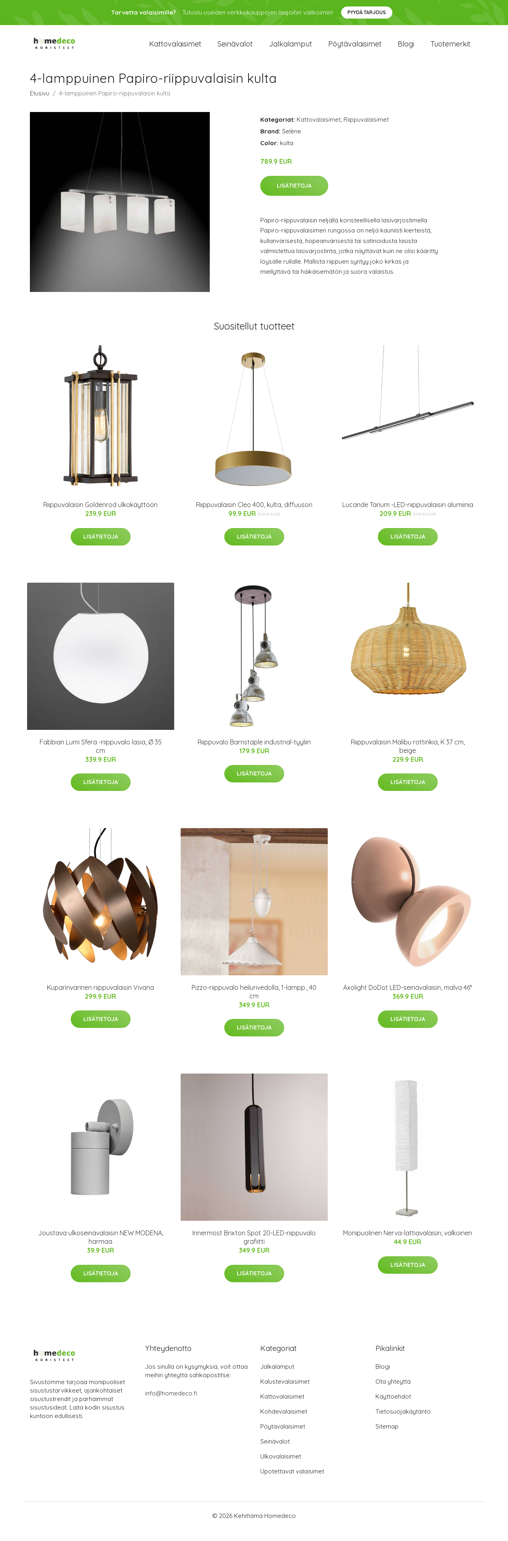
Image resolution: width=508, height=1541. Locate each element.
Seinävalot (235, 49)
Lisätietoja (294, 196)
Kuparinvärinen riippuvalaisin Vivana (100, 999)
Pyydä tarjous (367, 12)
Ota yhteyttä (393, 1393)
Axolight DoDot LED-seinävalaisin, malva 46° (407, 999)
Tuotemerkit (450, 49)
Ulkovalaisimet (280, 1467)
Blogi (406, 49)
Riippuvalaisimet (366, 131)
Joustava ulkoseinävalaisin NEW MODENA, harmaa (100, 1248)
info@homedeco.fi (171, 1404)
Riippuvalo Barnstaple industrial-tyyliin (254, 753)
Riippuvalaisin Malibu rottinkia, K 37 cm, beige (408, 757)
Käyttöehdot (393, 1408)
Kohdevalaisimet (283, 1423)
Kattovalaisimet (175, 49)
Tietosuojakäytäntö (403, 1423)
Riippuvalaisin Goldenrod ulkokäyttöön (100, 516)
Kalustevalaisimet (285, 1393)
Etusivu (39, 104)
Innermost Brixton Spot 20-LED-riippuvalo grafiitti (254, 1248)
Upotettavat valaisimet (292, 1482)
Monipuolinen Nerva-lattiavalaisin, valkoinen (407, 1244)
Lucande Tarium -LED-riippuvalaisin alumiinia (407, 516)
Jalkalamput (290, 49)
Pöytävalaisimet (355, 49)
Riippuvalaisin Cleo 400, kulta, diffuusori (254, 516)
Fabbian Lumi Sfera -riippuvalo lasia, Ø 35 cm (101, 757)
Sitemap (386, 1438)
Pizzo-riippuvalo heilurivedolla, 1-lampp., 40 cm (254, 1003)
